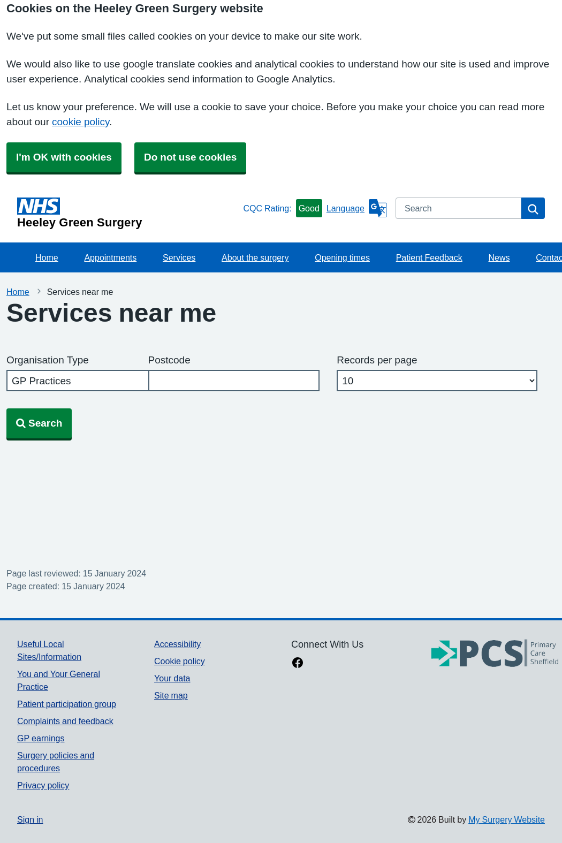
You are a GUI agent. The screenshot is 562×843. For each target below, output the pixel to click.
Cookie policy (179, 661)
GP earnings (41, 738)
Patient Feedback (429, 257)
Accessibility (177, 644)
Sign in (30, 819)
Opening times (342, 257)
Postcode (169, 360)
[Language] (356, 208)
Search (39, 423)
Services (179, 257)
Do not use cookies (190, 157)
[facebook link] (297, 663)
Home (46, 257)
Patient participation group (66, 704)
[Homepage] (128, 213)
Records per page (377, 360)
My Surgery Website (506, 819)
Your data (172, 678)
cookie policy (80, 122)
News (499, 257)
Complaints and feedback (65, 721)
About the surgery (255, 257)
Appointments (110, 257)
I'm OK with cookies (64, 157)
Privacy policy (43, 785)
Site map (171, 695)
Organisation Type (47, 360)
